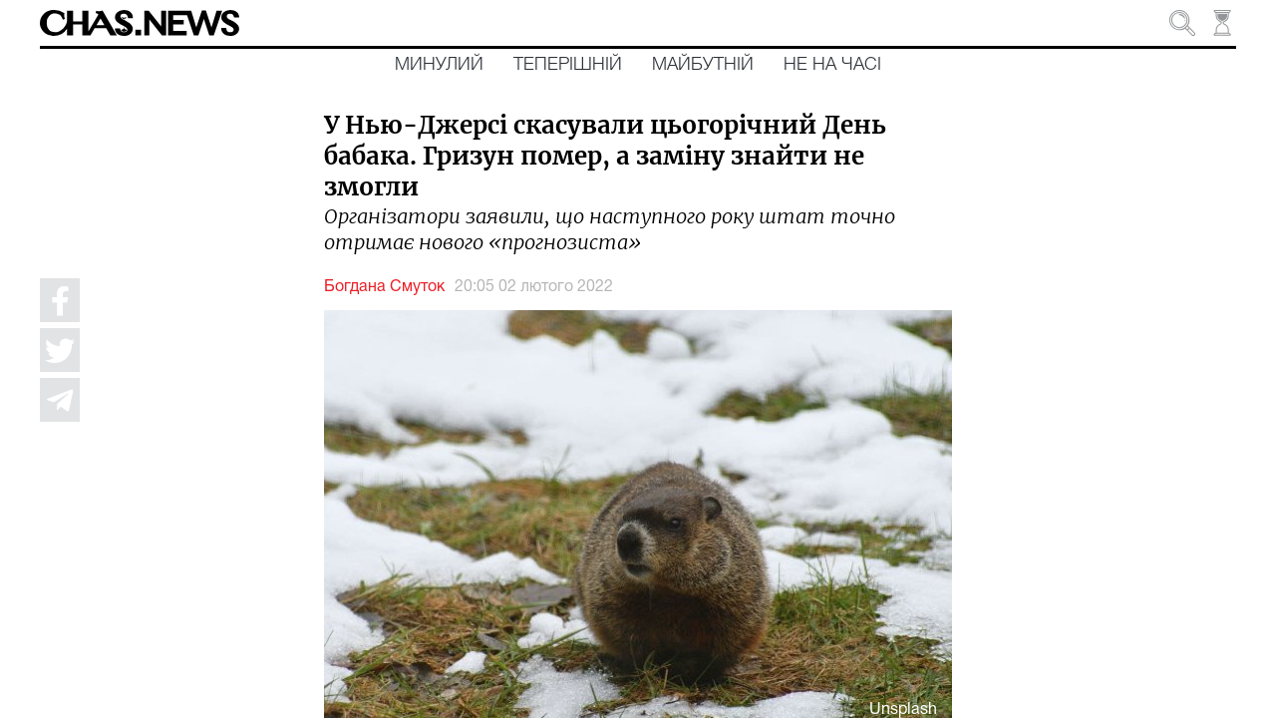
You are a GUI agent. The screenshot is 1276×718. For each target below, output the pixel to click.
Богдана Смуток (384, 287)
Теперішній (567, 65)
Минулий (439, 65)
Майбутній (703, 65)
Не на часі (832, 65)
